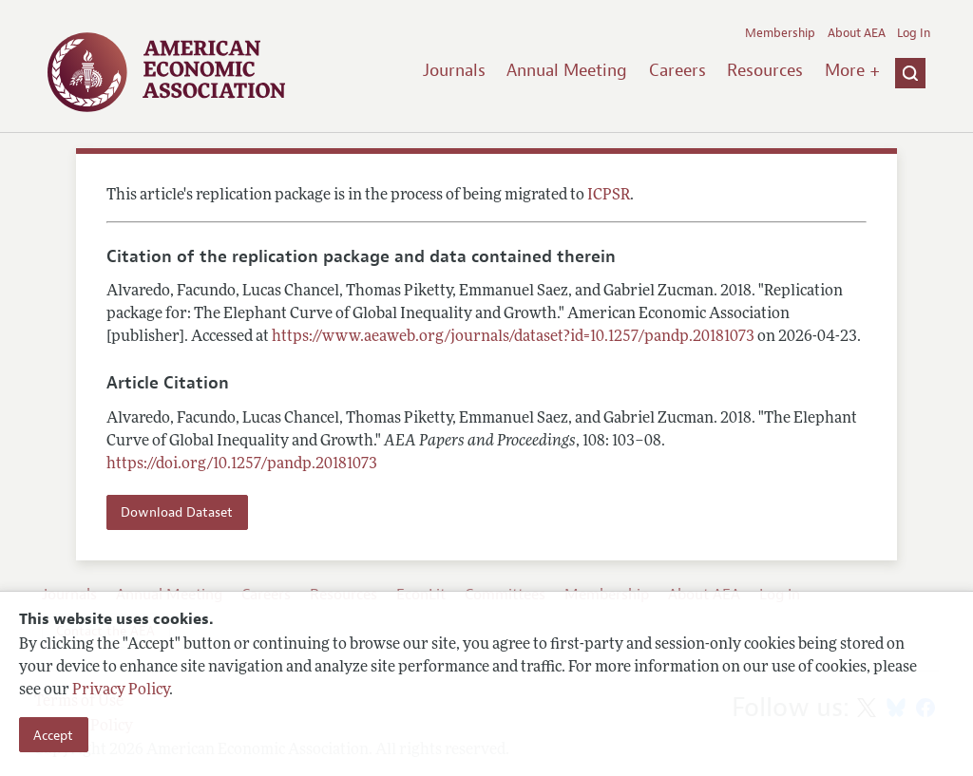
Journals (454, 70)
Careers (677, 70)
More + (852, 70)
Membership (780, 33)
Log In (913, 33)
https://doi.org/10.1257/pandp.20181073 (241, 464)
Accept (53, 735)
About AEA (857, 33)
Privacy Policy (120, 690)
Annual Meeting (566, 70)
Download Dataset (177, 511)
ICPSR (608, 195)
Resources (765, 70)
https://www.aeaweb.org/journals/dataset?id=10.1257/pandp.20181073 (513, 337)
